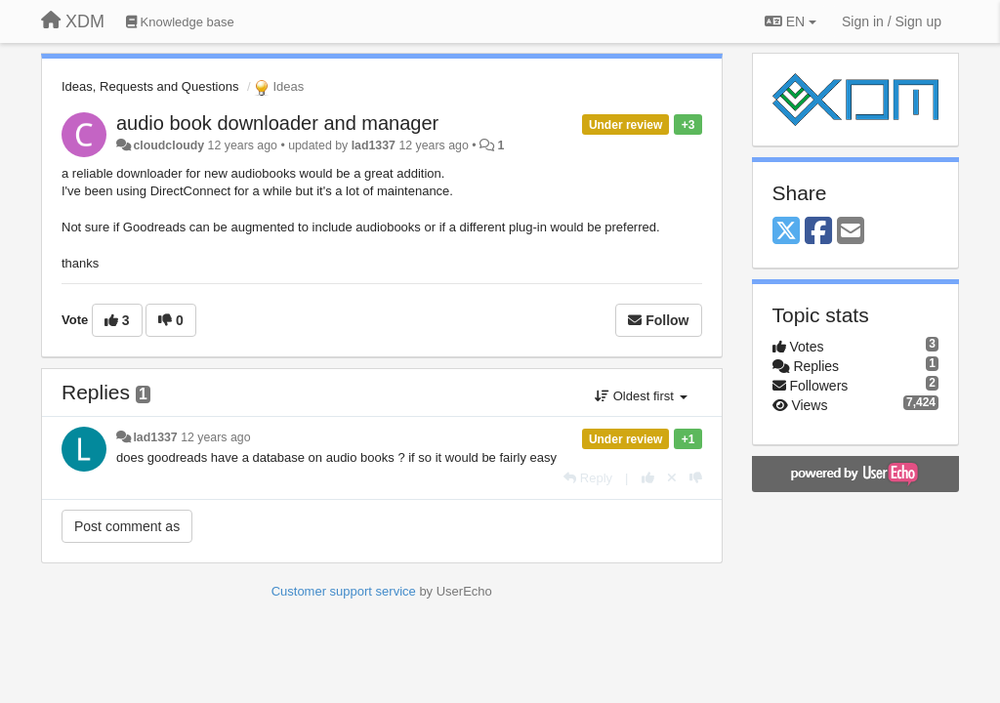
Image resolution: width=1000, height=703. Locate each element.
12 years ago (215, 437)
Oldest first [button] (641, 396)
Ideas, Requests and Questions (150, 86)
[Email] (850, 232)
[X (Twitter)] (786, 232)
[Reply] (587, 478)
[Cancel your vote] (672, 478)
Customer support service (343, 591)
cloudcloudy (168, 145)
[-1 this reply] (695, 478)
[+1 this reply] (648, 478)
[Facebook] (818, 232)
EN (790, 21)
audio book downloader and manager (277, 123)
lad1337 (374, 145)
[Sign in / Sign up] (891, 21)
